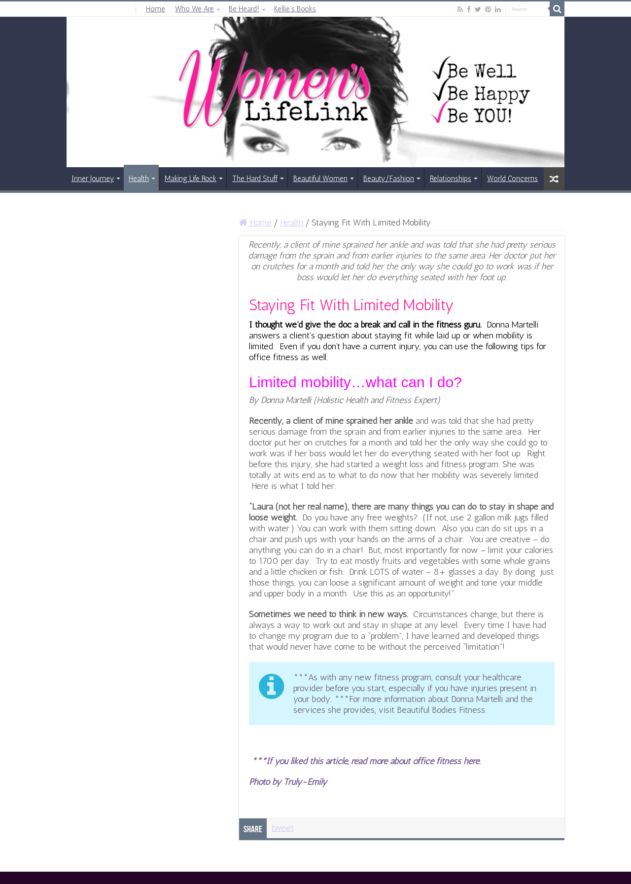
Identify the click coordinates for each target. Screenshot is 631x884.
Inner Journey (92, 178)
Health (139, 178)
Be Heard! (244, 8)
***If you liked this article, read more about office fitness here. (366, 761)
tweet (283, 827)
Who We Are (194, 8)
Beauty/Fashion (388, 178)
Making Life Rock (190, 178)
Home (155, 8)
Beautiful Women (320, 178)
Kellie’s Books (295, 8)
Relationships (450, 178)
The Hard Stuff (255, 178)
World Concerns (512, 178)
